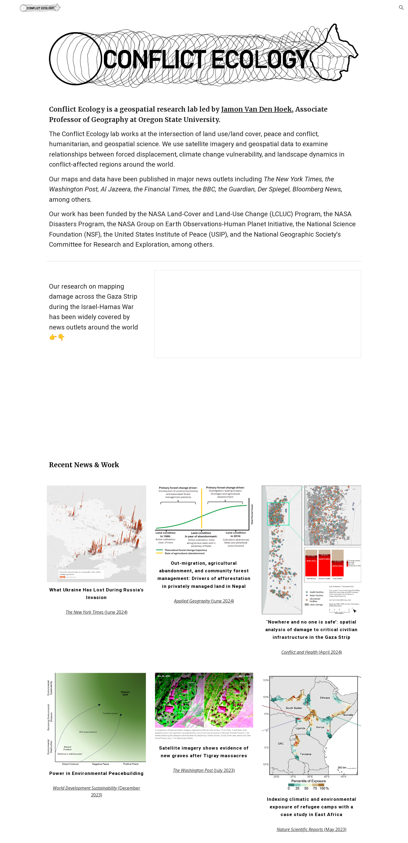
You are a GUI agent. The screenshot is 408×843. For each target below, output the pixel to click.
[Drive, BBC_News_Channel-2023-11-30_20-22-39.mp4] (204, 408)
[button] (401, 7)
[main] (204, 177)
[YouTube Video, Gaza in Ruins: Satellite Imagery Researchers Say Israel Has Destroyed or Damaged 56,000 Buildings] (311, 405)
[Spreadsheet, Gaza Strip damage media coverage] (257, 314)
